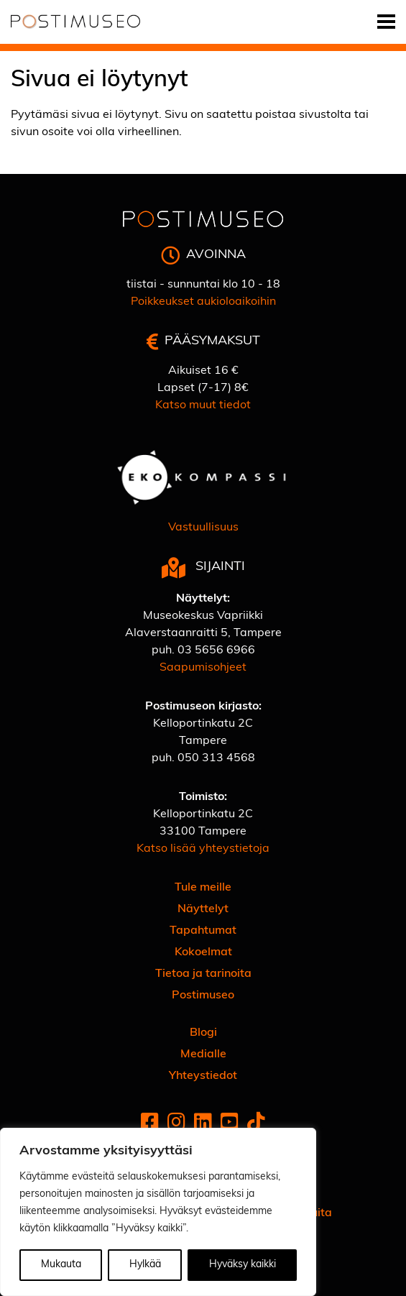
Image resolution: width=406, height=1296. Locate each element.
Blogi (203, 1033)
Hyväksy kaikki (242, 1264)
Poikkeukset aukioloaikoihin (203, 302)
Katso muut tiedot (203, 405)
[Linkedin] (203, 1124)
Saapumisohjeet (203, 668)
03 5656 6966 (216, 650)
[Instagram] (176, 1124)
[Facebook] (150, 1124)
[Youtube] (230, 1124)
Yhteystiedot (203, 1076)
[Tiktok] (256, 1124)
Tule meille (203, 887)
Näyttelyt (203, 909)
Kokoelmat (203, 952)
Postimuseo (203, 995)
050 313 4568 (216, 758)
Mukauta (61, 1264)
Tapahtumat (203, 931)
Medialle (203, 1054)
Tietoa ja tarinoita (203, 974)
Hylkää (145, 1264)
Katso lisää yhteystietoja (203, 849)
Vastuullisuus (203, 527)
